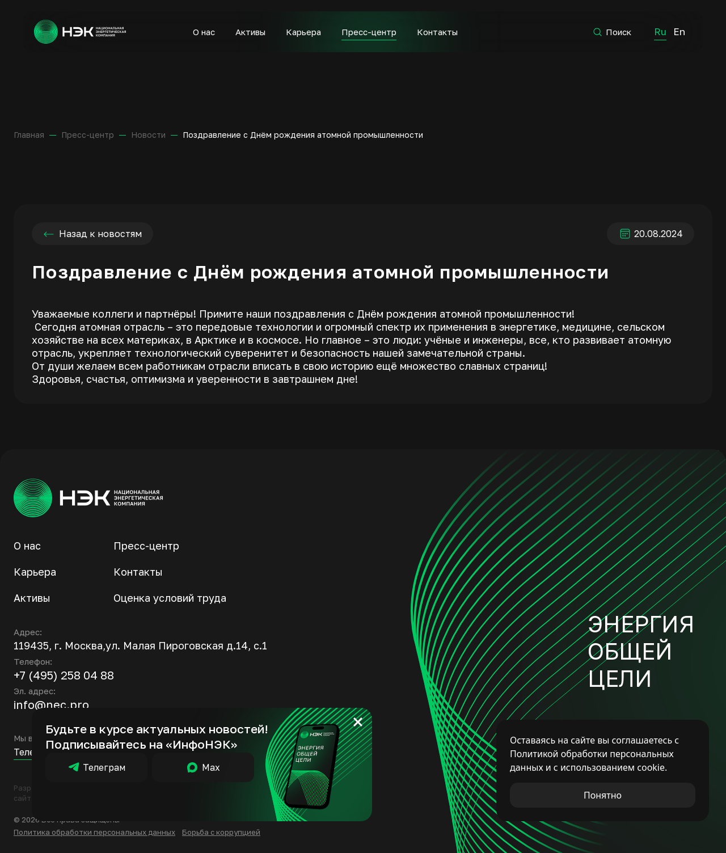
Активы (250, 32)
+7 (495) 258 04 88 (64, 675)
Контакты (437, 32)
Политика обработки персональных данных (94, 832)
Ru (660, 31)
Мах (203, 767)
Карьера (303, 32)
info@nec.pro (51, 704)
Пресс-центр (368, 32)
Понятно (603, 795)
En (679, 31)
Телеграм (96, 767)
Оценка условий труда (169, 598)
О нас (204, 32)
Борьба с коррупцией (221, 832)
